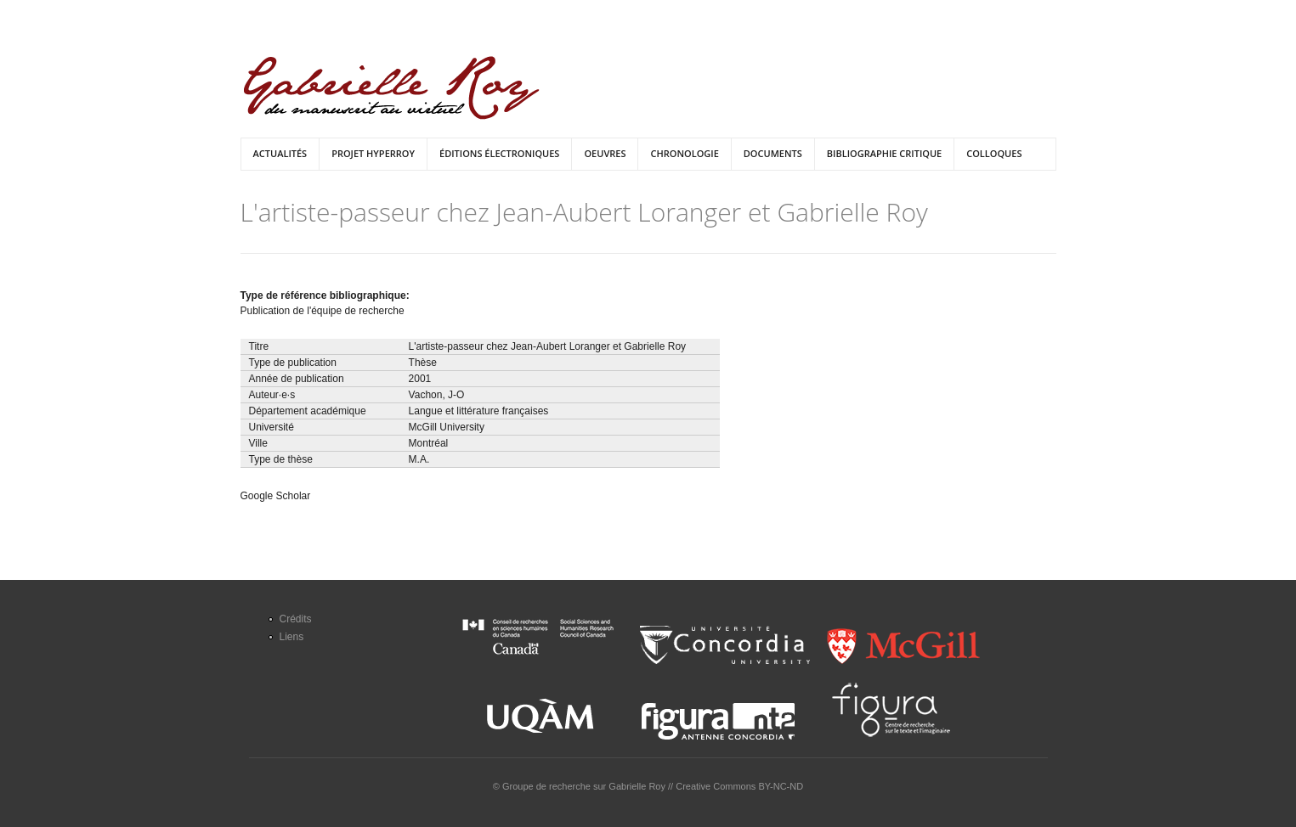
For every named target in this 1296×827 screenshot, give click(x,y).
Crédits (296, 619)
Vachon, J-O (437, 395)
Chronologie (684, 153)
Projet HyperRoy (373, 153)
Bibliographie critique (884, 153)
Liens (292, 637)
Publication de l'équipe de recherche (323, 311)
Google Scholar (276, 496)
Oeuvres (604, 153)
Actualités (280, 153)
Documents (773, 153)
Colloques (994, 153)
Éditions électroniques (499, 153)
